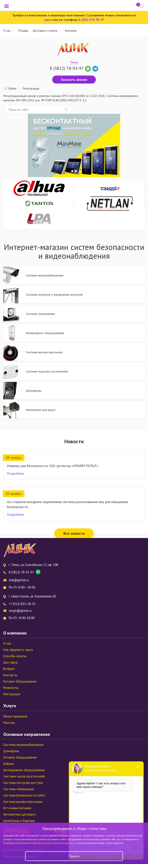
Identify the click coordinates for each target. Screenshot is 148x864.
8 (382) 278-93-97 (91, 20)
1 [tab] (72, 171)
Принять (74, 856)
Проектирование (15, 716)
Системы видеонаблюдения (23, 745)
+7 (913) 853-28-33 (22, 604)
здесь (48, 20)
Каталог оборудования (19, 681)
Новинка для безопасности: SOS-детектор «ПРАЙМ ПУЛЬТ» (52, 466)
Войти (12, 88)
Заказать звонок (74, 79)
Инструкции (11, 694)
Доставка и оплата (45, 30)
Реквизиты (10, 688)
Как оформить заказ (18, 650)
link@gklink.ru (19, 580)
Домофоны (11, 751)
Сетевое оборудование (20, 757)
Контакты (71, 31)
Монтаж (9, 723)
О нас (7, 30)
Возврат (9, 669)
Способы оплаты (14, 656)
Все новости (74, 533)
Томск (74, 62)
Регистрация (31, 88)
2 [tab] (75, 171)
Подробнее (15, 473)
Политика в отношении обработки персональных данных (38, 843)
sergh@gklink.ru (20, 611)
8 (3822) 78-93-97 (67, 68)
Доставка (10, 662)
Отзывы (23, 31)
